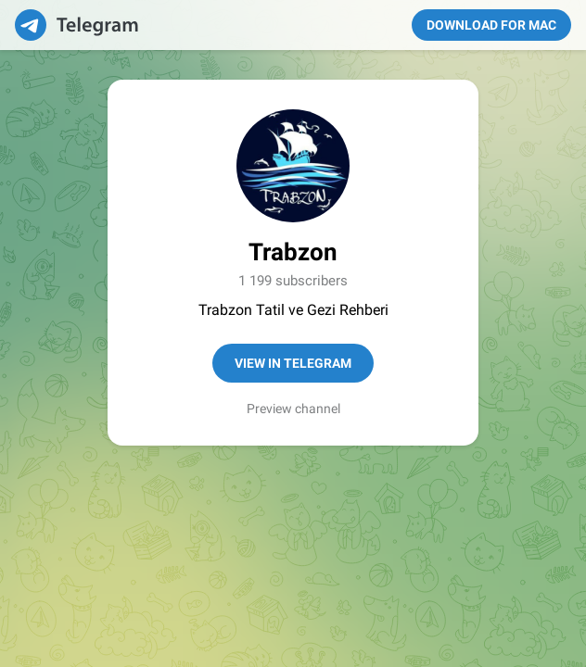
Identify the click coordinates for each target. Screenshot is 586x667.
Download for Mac (491, 25)
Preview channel (293, 408)
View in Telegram (293, 363)
